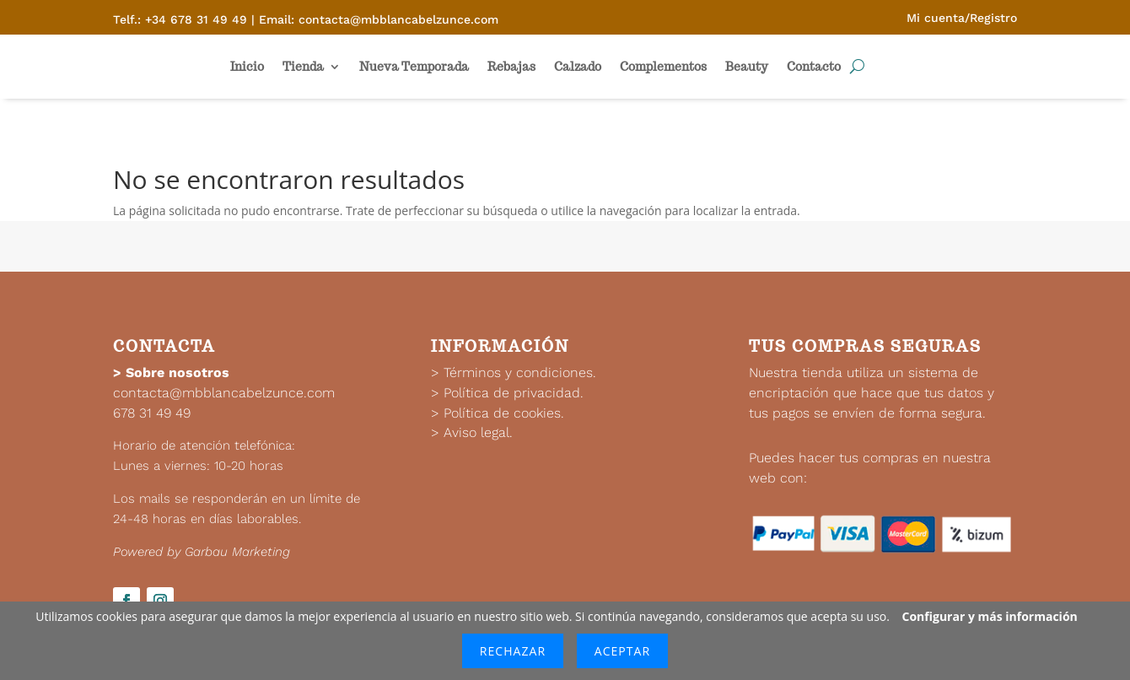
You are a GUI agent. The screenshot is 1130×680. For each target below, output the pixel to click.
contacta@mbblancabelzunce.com (224, 393)
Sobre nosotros (177, 372)
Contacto (814, 66)
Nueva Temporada (414, 66)
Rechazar (513, 651)
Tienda (303, 66)
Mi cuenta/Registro (962, 17)
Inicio (247, 66)
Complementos (663, 66)
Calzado (577, 66)
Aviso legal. (478, 432)
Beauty (746, 66)
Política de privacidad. (514, 393)
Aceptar (622, 651)
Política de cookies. (504, 413)
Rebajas (511, 66)
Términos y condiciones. (520, 372)
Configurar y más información (990, 616)
